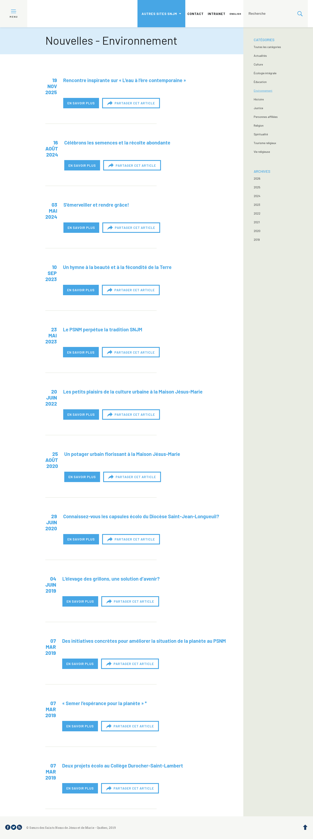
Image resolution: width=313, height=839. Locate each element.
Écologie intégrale (265, 73)
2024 (257, 196)
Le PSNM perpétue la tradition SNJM (102, 329)
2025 (257, 187)
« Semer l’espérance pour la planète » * (104, 703)
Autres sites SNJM (159, 14)
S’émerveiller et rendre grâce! (96, 205)
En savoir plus (81, 103)
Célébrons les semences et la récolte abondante (117, 142)
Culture (258, 64)
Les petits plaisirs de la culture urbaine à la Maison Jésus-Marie (133, 392)
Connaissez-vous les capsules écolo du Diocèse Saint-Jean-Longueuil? (141, 516)
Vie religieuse (262, 151)
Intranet (216, 14)
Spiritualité (261, 134)
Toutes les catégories (267, 47)
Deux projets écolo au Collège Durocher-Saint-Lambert (122, 766)
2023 (257, 204)
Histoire (259, 99)
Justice (258, 108)
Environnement (263, 90)
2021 (257, 222)
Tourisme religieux (265, 143)
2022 (257, 213)
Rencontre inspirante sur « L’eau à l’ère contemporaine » (124, 80)
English (235, 13)
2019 (257, 239)
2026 (257, 178)
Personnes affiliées (266, 116)
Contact (195, 14)
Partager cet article (131, 103)
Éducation (260, 82)
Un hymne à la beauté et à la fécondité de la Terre (117, 267)
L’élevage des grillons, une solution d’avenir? (111, 579)
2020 (257, 231)
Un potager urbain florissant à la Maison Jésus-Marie (122, 454)
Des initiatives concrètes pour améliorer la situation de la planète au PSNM (144, 641)
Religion (259, 125)
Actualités (260, 55)
